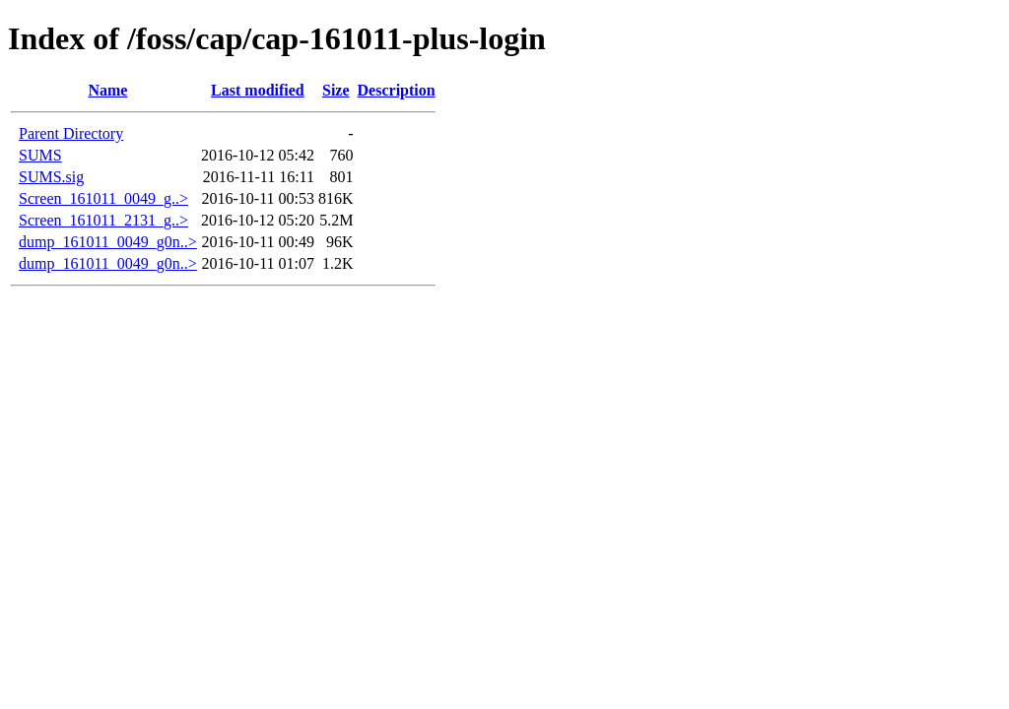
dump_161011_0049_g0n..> (108, 241)
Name (107, 90)
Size (336, 90)
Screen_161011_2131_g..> (103, 220)
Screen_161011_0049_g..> (103, 198)
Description (397, 90)
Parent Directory (71, 133)
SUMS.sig (51, 176)
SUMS (40, 155)
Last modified (257, 90)
